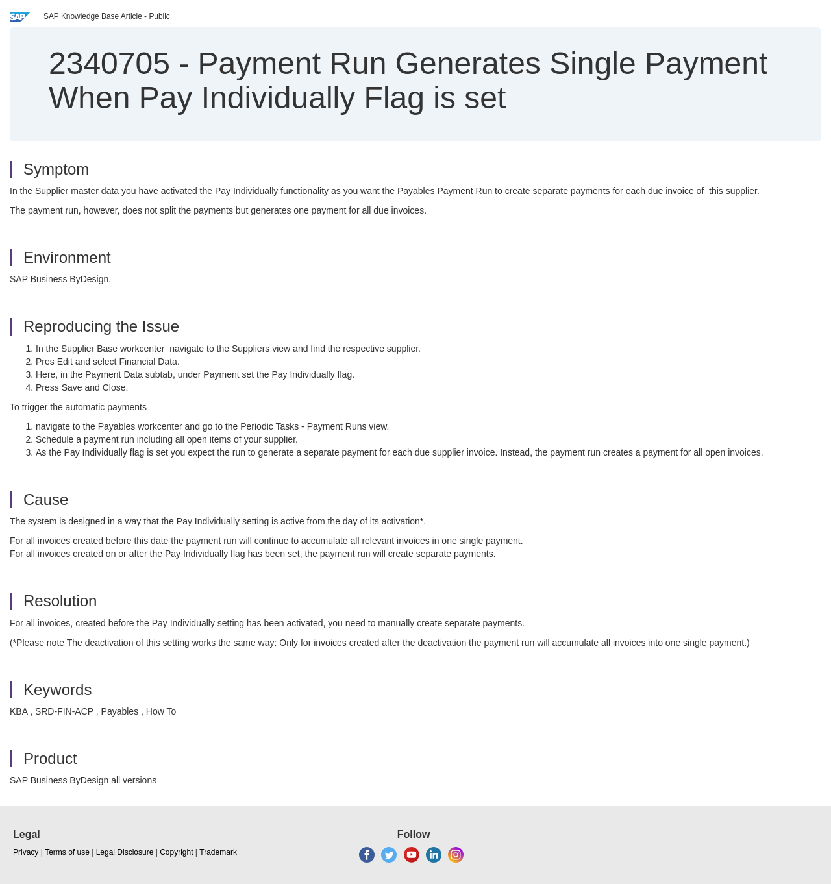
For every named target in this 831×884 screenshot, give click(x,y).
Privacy (25, 852)
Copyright (176, 852)
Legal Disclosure (125, 852)
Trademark (218, 852)
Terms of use (67, 852)
